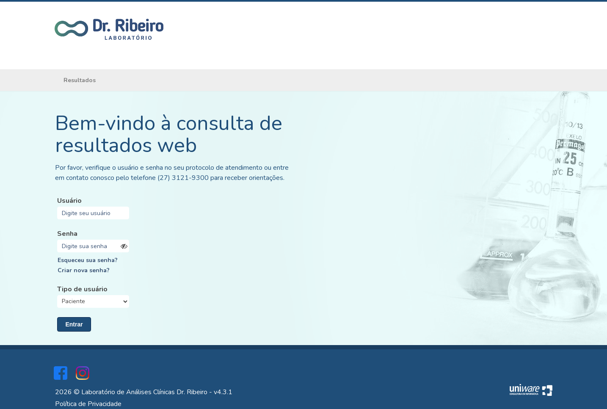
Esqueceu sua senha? (88, 260)
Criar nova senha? (84, 270)
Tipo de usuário (82, 289)
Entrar (74, 324)
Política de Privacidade (88, 404)
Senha (67, 233)
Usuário (69, 200)
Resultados (79, 80)
